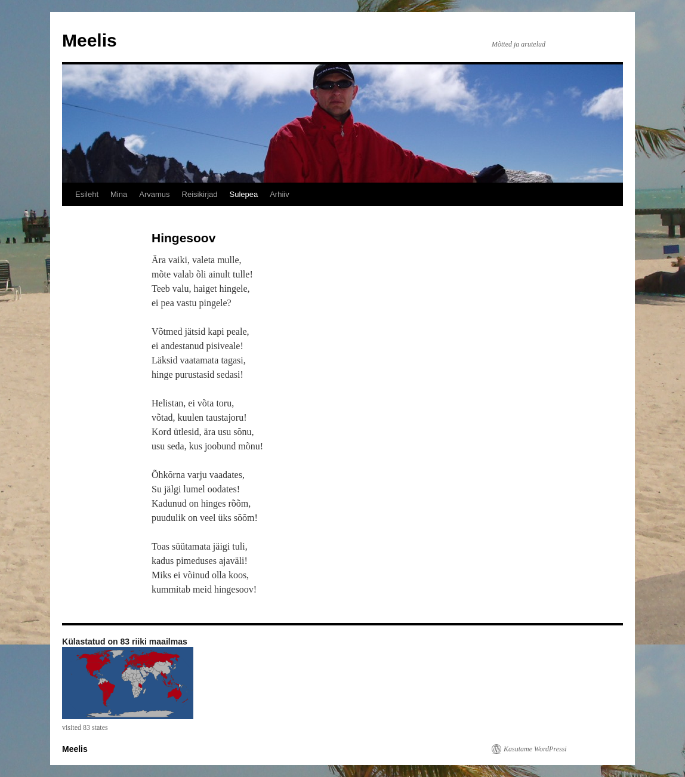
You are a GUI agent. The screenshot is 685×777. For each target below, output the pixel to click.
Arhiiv (279, 194)
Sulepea (243, 194)
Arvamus (154, 194)
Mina (118, 194)
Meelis (89, 40)
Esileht (86, 194)
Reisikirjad (200, 194)
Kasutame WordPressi (535, 749)
